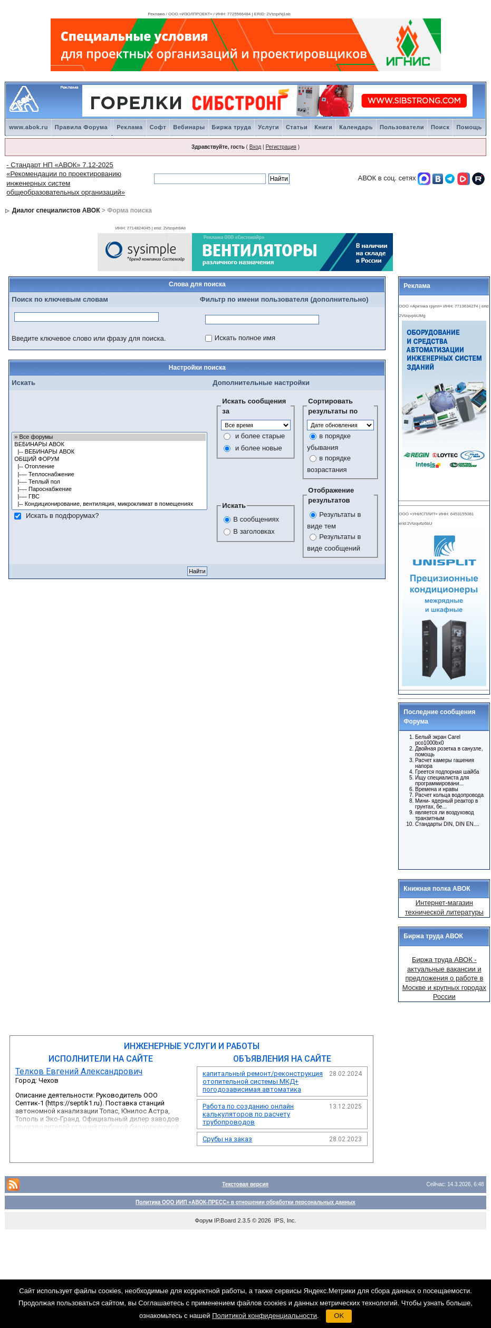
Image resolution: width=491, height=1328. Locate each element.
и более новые (258, 448)
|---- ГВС (109, 497)
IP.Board (225, 1220)
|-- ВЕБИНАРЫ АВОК (109, 452)
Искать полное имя (245, 338)
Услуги (268, 127)
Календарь (356, 127)
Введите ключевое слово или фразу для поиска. (89, 338)
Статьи (296, 127)
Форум (204, 1220)
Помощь (469, 127)
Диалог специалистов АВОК (56, 210)
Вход (255, 147)
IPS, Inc (284, 1220)
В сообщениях (256, 519)
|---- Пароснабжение (109, 489)
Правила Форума (81, 127)
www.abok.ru (28, 127)
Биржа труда (232, 127)
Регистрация (280, 147)
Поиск (440, 127)
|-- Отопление (109, 466)
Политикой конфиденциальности (264, 1316)
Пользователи (402, 127)
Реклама (130, 127)
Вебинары (189, 127)
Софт (158, 127)
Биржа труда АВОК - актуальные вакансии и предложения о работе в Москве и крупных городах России (444, 978)
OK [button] (339, 1316)
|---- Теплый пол (109, 482)
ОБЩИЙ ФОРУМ (109, 459)
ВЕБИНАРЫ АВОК (109, 444)
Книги (323, 127)
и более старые (260, 436)
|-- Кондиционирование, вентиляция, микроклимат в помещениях (109, 504)
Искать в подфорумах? (62, 515)
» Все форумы (109, 437)
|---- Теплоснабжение (109, 474)
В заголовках (253, 531)
